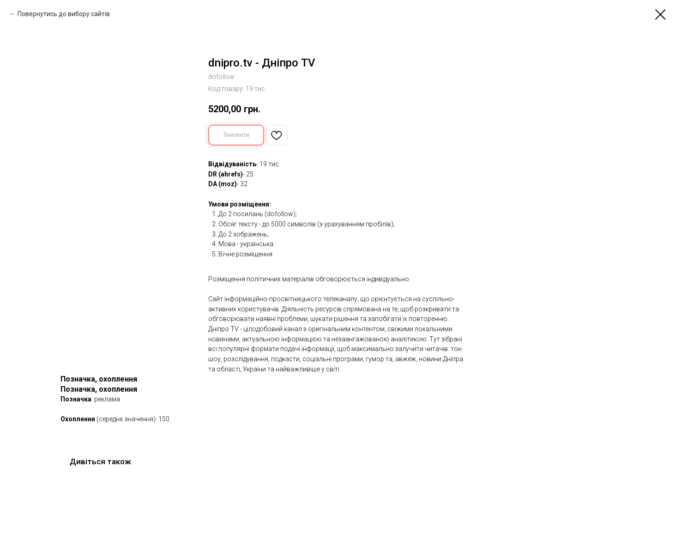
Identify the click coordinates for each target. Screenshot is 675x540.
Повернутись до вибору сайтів (64, 14)
